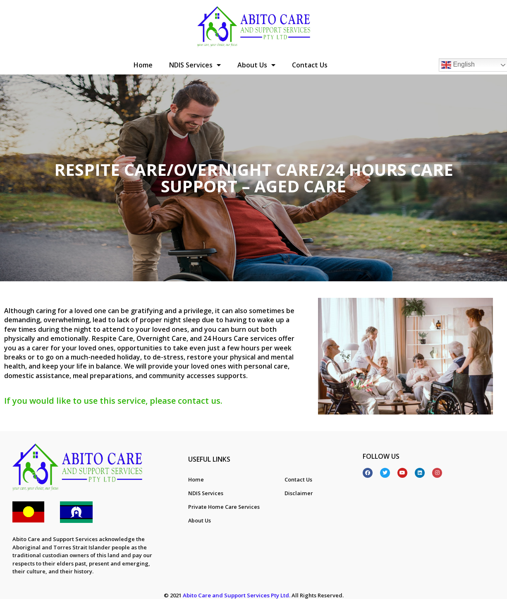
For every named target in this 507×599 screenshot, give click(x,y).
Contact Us (310, 64)
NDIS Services (195, 65)
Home (143, 64)
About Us (256, 65)
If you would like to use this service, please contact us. (113, 400)
